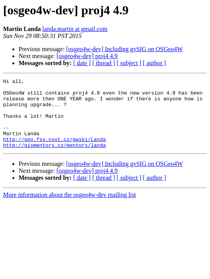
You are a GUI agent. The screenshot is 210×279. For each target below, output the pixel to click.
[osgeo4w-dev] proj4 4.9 (87, 56)
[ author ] (154, 63)
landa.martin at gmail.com (74, 29)
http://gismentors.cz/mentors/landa (54, 158)
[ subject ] (129, 63)
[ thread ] (103, 63)
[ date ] (82, 63)
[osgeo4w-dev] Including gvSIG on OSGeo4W (124, 49)
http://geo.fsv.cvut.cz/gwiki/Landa (54, 151)
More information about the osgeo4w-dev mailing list (69, 208)
